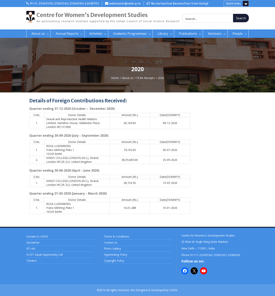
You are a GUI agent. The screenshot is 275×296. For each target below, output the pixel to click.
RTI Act (31, 248)
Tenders (31, 260)
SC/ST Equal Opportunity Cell (44, 254)
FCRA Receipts (145, 78)
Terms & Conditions (116, 236)
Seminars (215, 33)
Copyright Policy (114, 260)
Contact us (110, 242)
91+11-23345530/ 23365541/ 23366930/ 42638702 (64, 3)
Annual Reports (67, 33)
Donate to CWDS (37, 236)
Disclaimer (33, 242)
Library (163, 33)
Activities (95, 33)
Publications (188, 33)
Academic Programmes (130, 33)
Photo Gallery (112, 248)
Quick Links (233, 3)
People (237, 33)
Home (115, 78)
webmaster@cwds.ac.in (125, 3)
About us (38, 33)
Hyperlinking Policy (115, 254)
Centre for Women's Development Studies (92, 15)
